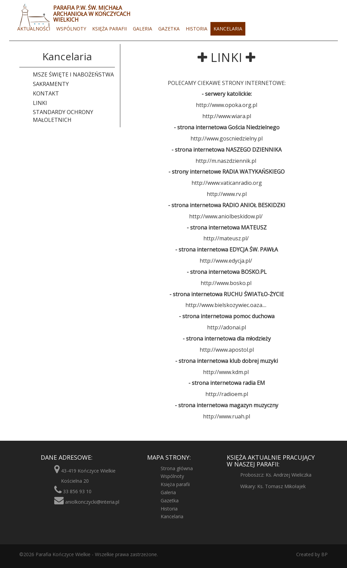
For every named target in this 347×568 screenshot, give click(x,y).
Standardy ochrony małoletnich (63, 116)
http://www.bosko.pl (226, 283)
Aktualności (33, 28)
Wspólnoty (71, 28)
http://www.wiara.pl (226, 116)
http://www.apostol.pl (227, 349)
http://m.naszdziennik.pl (226, 161)
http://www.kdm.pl (226, 372)
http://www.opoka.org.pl (226, 105)
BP (324, 554)
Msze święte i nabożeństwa (73, 74)
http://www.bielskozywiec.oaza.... (225, 305)
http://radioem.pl (226, 394)
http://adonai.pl (226, 327)
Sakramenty (51, 84)
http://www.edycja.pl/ (226, 260)
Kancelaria (227, 28)
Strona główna (177, 468)
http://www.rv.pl (227, 194)
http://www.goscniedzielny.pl (226, 138)
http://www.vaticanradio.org (226, 183)
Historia (196, 28)
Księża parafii (109, 28)
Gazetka (169, 28)
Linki (40, 103)
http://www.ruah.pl (226, 416)
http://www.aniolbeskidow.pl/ (226, 216)
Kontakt (46, 93)
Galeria (142, 28)
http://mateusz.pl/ (226, 238)
